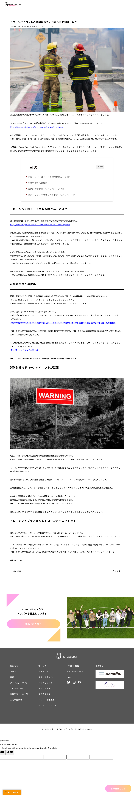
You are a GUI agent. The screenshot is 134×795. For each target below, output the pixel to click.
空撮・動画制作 (45, 678)
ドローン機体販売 (46, 700)
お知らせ (14, 667)
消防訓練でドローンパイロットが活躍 (50, 188)
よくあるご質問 (17, 689)
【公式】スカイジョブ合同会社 (24, 351)
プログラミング (45, 684)
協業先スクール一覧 (19, 695)
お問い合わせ (16, 700)
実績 (12, 678)
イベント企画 (44, 689)
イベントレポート (75, 672)
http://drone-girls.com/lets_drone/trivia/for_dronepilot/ (40, 225)
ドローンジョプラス (47, 706)
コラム (13, 672)
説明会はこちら (118, 788)
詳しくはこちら (33, 625)
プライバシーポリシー (20, 684)
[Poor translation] (9, 753)
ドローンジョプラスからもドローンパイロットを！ (57, 195)
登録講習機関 (44, 695)
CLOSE (100, 167)
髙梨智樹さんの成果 (42, 182)
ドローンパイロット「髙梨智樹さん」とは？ (53, 176)
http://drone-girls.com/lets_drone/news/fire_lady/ (36, 127)
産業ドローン (44, 672)
